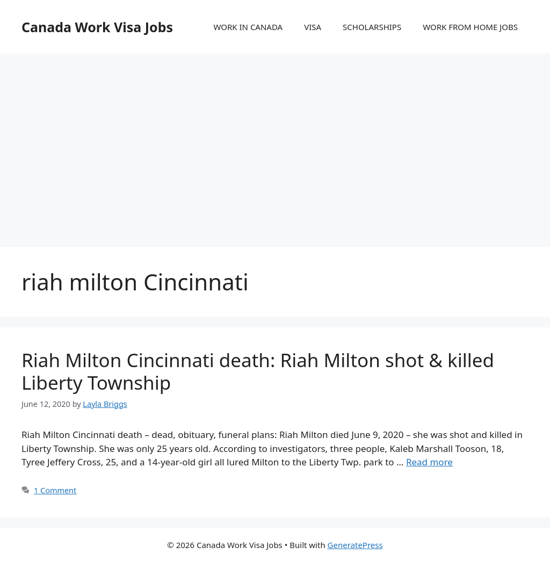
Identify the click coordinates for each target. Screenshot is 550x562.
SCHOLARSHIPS (372, 26)
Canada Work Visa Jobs (97, 27)
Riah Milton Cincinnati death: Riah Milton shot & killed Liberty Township (257, 371)
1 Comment (55, 490)
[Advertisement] (275, 139)
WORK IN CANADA (248, 26)
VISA (312, 26)
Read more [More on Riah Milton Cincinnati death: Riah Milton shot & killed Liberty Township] (429, 462)
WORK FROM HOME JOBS (470, 26)
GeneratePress (355, 544)
